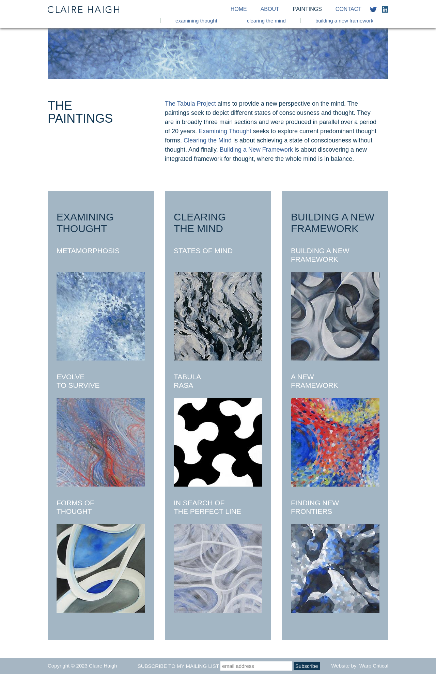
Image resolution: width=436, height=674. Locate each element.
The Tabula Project (190, 103)
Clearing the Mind (266, 20)
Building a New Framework (344, 20)
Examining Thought (196, 20)
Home (239, 9)
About (270, 9)
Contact (348, 9)
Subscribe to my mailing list (178, 666)
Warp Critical (373, 666)
